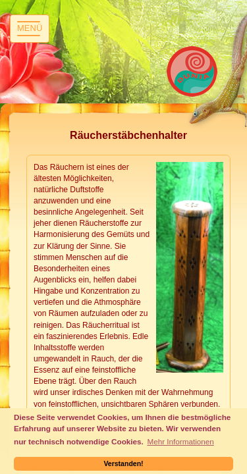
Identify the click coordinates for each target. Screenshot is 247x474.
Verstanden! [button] (123, 463)
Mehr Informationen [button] (180, 441)
